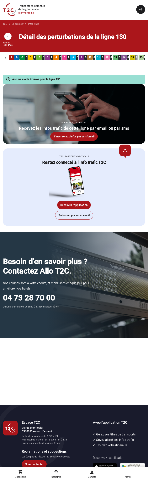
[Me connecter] (92, 474)
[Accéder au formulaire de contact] (48, 464)
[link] (11, 57)
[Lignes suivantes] (142, 57)
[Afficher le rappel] (140, 9)
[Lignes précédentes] (6, 57)
